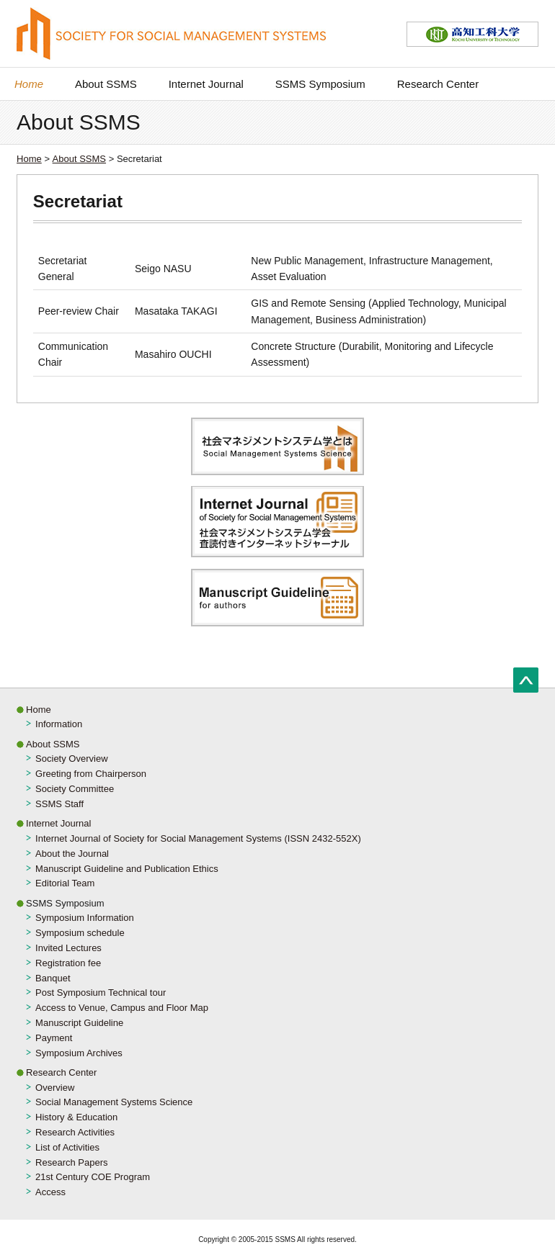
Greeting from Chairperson (90, 773)
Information (58, 724)
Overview (54, 1087)
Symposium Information (84, 917)
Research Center (438, 84)
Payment (53, 1037)
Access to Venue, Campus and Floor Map (121, 1007)
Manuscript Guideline (79, 1022)
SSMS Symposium (320, 84)
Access (50, 1192)
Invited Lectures (68, 947)
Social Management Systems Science (113, 1102)
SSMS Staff (59, 803)
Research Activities (75, 1132)
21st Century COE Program (92, 1176)
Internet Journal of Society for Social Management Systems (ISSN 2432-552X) (198, 838)
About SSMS (106, 84)
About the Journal (72, 853)
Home (28, 84)
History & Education (76, 1117)
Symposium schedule (80, 932)
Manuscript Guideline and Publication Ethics (126, 868)
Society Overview (71, 758)
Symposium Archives (79, 1053)
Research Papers (71, 1162)
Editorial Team (64, 883)
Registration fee (68, 963)
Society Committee (74, 788)
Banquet (52, 978)
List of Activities (67, 1147)
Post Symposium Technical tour (100, 992)
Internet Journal (206, 84)
